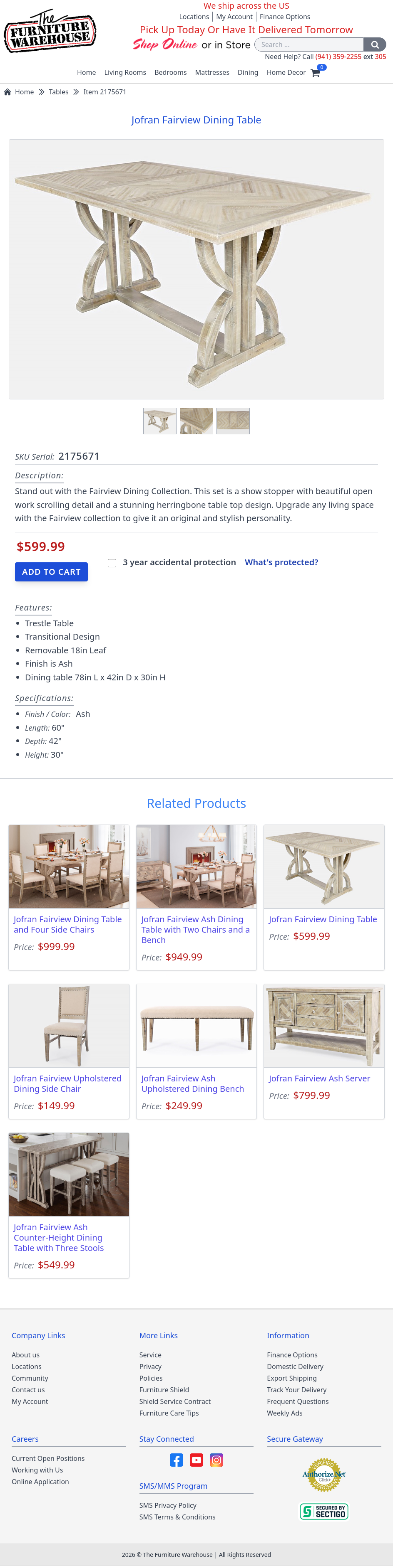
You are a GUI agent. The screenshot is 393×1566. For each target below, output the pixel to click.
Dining (248, 72)
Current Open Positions (48, 1458)
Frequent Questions (297, 1401)
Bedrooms (170, 72)
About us (26, 1354)
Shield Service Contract (175, 1401)
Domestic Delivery (295, 1366)
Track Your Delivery (296, 1389)
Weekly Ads (284, 1413)
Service (150, 1354)
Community (30, 1378)
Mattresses (212, 72)
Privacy (150, 1366)
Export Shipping (292, 1378)
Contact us (28, 1389)
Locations (194, 16)
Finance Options (285, 16)
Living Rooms (125, 72)
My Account (234, 16)
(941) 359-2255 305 (351, 56)
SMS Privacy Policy (167, 1505)
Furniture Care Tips (169, 1413)
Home (86, 72)
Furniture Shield (164, 1389)
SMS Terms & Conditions (177, 1517)
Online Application (40, 1481)
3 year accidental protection (180, 562)
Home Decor (286, 72)
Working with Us (37, 1470)
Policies (151, 1378)
